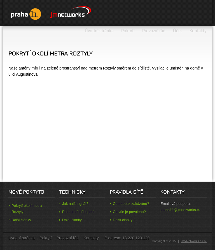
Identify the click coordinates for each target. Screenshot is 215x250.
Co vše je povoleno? (129, 212)
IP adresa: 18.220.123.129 (127, 238)
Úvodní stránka (99, 31)
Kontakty (198, 31)
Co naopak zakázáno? (131, 204)
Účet (177, 31)
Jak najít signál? (75, 204)
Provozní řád (153, 31)
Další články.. (22, 220)
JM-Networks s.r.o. (194, 241)
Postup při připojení (78, 212)
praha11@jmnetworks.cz (180, 210)
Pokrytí (128, 31)
